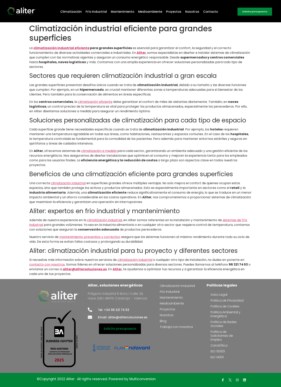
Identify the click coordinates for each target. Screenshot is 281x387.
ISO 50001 (218, 351)
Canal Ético (219, 345)
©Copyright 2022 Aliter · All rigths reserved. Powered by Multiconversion (96, 379)
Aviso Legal (219, 294)
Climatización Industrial (177, 286)
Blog (163, 321)
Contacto (210, 12)
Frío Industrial (96, 12)
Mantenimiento (122, 12)
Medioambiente (150, 12)
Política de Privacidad (227, 300)
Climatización (71, 12)
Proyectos (173, 12)
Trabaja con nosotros (176, 327)
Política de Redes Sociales (224, 324)
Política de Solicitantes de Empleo (222, 336)
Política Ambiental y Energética (225, 314)
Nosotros (192, 12)
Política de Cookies (225, 306)
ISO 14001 (217, 357)
